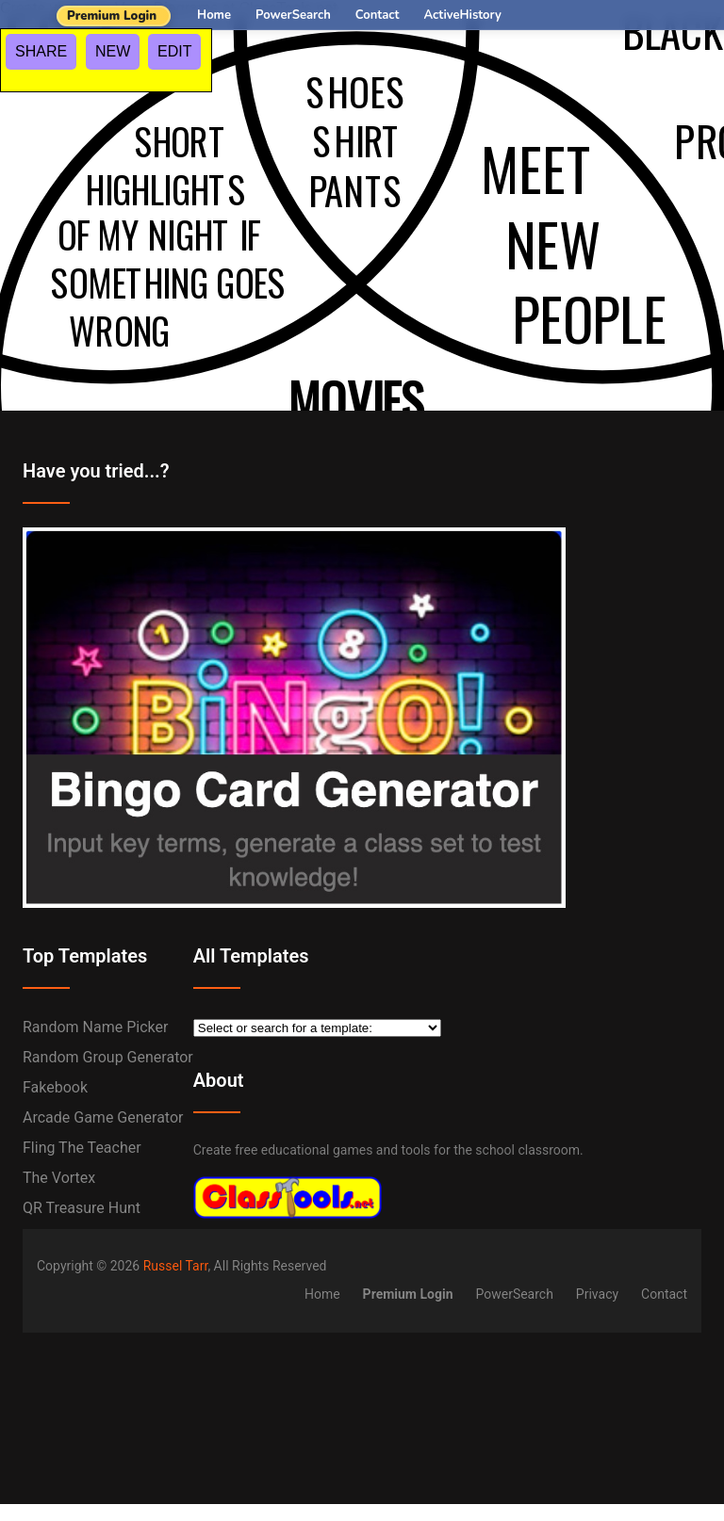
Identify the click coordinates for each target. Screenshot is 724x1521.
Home (214, 15)
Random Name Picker (95, 1027)
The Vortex (59, 1178)
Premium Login (111, 16)
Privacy (597, 1294)
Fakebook (55, 1087)
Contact (377, 15)
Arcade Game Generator (103, 1117)
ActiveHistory (463, 15)
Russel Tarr (175, 1265)
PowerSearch (293, 15)
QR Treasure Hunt (81, 1208)
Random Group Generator (108, 1057)
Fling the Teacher (82, 1148)
